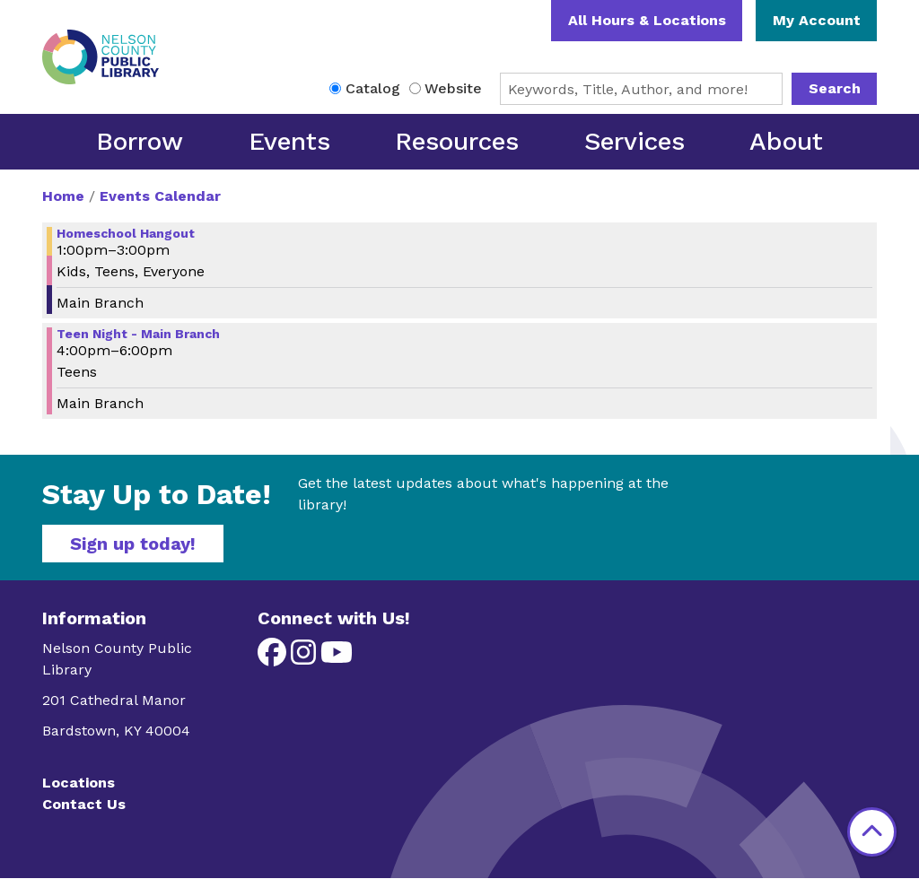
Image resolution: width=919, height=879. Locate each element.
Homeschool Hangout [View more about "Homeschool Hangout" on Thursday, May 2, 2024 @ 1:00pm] (126, 233)
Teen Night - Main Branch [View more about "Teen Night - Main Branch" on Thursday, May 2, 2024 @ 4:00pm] (138, 333)
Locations (78, 782)
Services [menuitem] (634, 141)
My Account (817, 20)
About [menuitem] (786, 141)
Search (835, 88)
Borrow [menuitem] (139, 141)
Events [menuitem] (289, 141)
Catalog (373, 88)
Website (453, 88)
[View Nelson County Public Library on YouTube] (336, 657)
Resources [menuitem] (457, 141)
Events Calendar (160, 196)
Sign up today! (133, 543)
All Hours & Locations (647, 20)
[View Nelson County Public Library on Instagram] (305, 657)
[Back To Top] (872, 832)
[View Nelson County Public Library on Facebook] (274, 657)
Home (63, 196)
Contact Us (84, 804)
